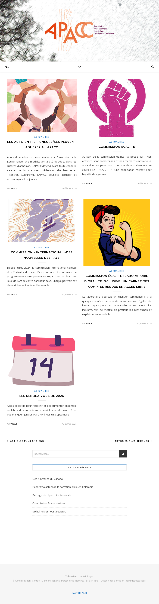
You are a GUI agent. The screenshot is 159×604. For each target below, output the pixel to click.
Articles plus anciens (25, 441)
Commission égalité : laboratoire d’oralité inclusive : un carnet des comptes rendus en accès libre (116, 281)
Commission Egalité (117, 146)
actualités (41, 136)
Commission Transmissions (48, 503)
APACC (14, 188)
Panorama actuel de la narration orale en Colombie (62, 487)
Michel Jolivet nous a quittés (49, 511)
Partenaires (67, 580)
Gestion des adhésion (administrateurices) (123, 580)
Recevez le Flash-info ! (87, 580)
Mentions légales (51, 580)
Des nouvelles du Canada (47, 478)
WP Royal (88, 576)
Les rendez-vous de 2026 (41, 396)
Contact (36, 580)
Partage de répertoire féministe (51, 495)
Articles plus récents (133, 441)
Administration (23, 580)
